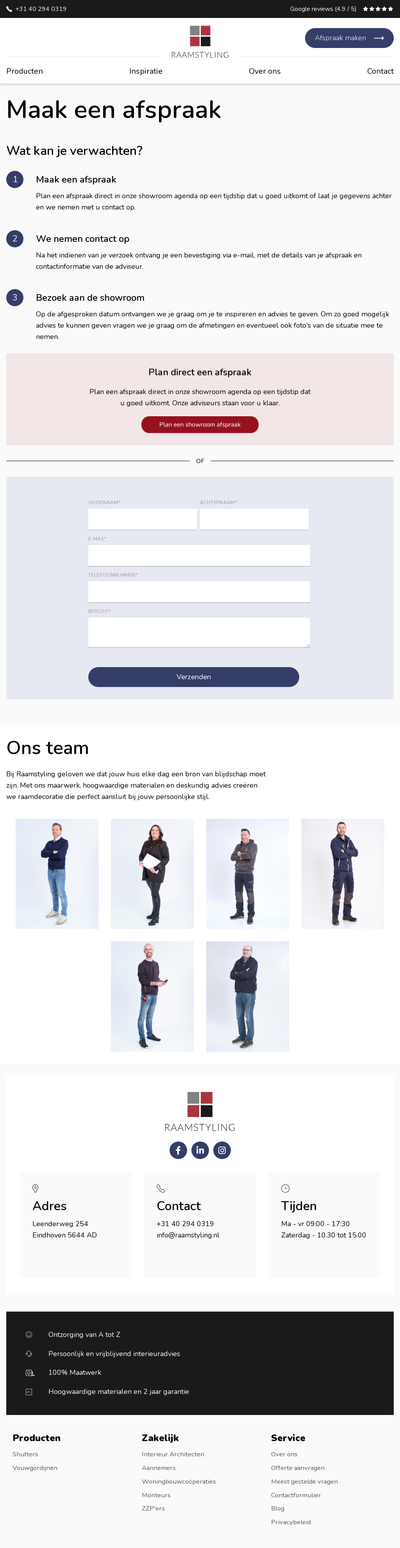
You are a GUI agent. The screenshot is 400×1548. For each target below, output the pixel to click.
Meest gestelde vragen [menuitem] (308, 1481)
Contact (380, 71)
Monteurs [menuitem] (157, 1494)
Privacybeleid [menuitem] (292, 1520)
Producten (24, 71)
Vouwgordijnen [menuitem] (36, 1467)
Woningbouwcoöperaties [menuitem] (181, 1481)
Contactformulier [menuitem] (298, 1494)
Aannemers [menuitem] (160, 1467)
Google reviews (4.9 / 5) (323, 9)
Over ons (265, 71)
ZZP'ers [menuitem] (154, 1507)
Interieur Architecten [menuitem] (174, 1454)
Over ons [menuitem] (285, 1454)
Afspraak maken (340, 38)
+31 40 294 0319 (41, 9)
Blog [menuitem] (278, 1507)
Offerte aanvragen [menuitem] (300, 1467)
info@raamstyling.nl (188, 1235)
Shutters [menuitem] (25, 1454)
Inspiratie (145, 71)
